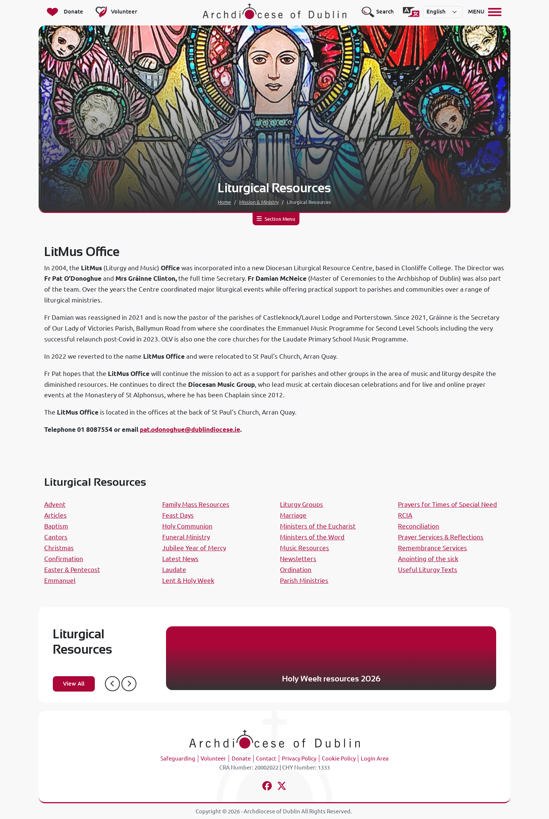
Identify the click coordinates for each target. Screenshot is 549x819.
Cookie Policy (339, 758)
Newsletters (298, 558)
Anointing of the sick (428, 558)
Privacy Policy (299, 758)
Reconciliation (418, 526)
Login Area (375, 758)
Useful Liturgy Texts (427, 569)
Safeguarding (177, 758)
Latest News (180, 558)
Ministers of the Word (312, 537)
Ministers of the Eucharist (318, 526)
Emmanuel (60, 580)
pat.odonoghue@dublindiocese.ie (190, 429)
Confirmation (63, 558)
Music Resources (304, 547)
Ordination (295, 569)
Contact (266, 758)
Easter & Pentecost (72, 569)
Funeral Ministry (186, 537)
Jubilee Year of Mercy (194, 547)
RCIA (405, 515)
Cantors (55, 537)
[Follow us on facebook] (267, 787)
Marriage (293, 515)
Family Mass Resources (195, 504)
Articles (55, 515)
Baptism (56, 526)
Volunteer (213, 758)
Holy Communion (187, 526)
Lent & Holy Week (188, 580)
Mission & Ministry (258, 202)
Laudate (174, 569)
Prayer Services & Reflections (440, 537)
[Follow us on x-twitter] (281, 787)
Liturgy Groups (301, 504)
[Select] (443, 12)
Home (224, 202)
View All (73, 683)
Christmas (59, 547)
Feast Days (178, 515)
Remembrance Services (432, 547)
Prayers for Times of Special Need (447, 504)
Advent (55, 504)
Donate (241, 758)
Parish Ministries (304, 580)
